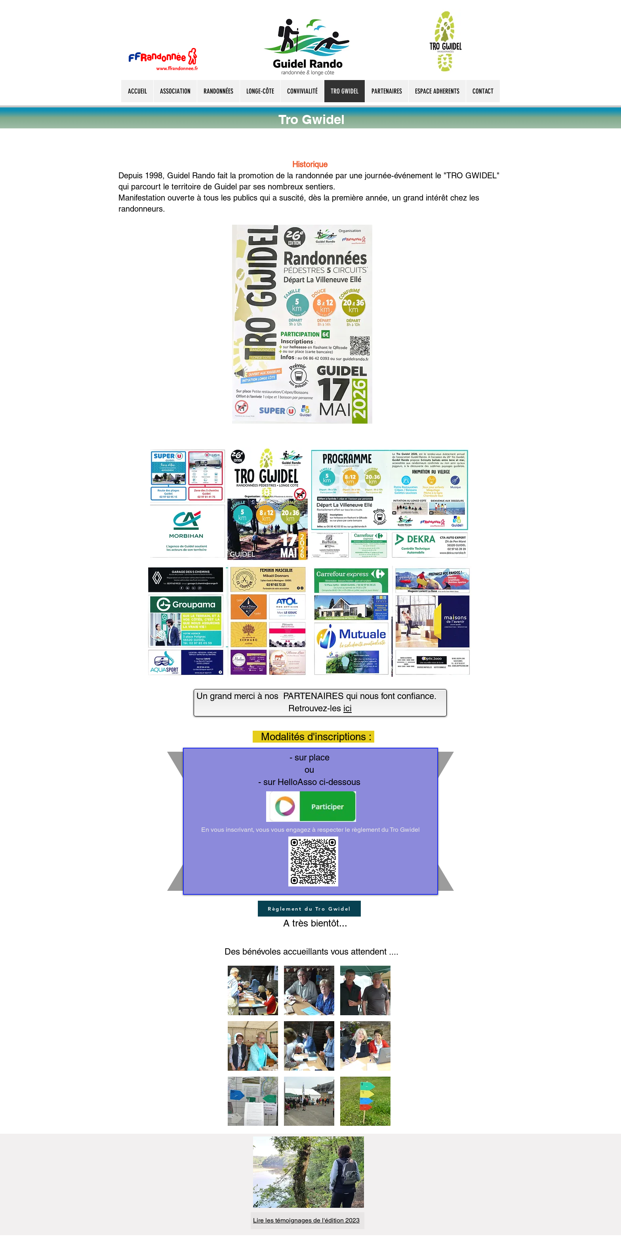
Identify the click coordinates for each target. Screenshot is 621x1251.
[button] (253, 990)
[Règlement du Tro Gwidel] (309, 909)
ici (347, 708)
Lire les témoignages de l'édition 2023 (306, 1220)
